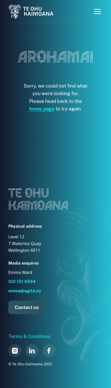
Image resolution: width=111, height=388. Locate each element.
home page (42, 108)
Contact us (27, 307)
